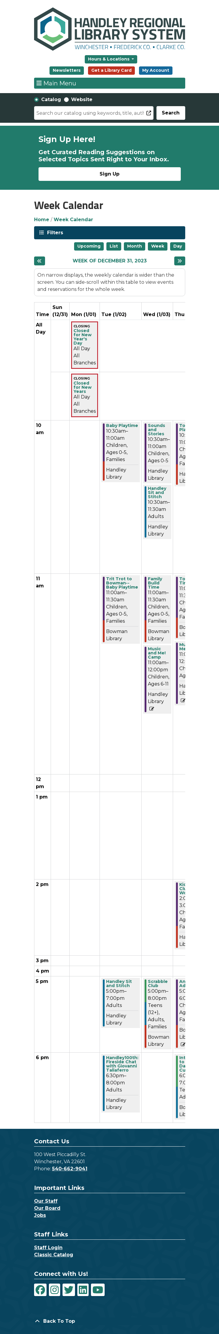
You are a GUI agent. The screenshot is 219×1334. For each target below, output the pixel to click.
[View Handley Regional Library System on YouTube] (98, 1290)
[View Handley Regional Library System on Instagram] (54, 1290)
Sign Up (109, 174)
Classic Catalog (53, 1255)
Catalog (51, 99)
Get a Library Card (111, 70)
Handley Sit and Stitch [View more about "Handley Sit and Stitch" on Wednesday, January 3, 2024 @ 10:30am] (157, 492)
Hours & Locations (109, 59)
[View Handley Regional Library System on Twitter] (69, 1290)
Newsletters (67, 70)
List (114, 246)
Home (41, 219)
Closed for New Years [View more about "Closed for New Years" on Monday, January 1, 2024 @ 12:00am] (82, 387)
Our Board (47, 1208)
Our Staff (45, 1201)
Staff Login (48, 1247)
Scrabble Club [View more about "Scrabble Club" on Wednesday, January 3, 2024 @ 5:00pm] (158, 983)
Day (177, 246)
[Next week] (179, 260)
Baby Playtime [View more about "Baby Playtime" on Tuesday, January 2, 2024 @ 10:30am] (122, 425)
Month (134, 246)
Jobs (40, 1215)
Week (157, 246)
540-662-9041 (69, 1169)
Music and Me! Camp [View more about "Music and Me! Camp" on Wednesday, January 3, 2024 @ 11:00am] (157, 653)
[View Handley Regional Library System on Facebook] (40, 1290)
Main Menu (56, 83)
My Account (155, 70)
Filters (54, 232)
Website (81, 99)
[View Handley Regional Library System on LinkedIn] (83, 1290)
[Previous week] (39, 260)
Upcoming (88, 246)
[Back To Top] (109, 1321)
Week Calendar (73, 219)
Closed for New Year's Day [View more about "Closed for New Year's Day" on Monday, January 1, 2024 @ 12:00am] (82, 337)
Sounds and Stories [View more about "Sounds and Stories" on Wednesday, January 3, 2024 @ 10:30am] (156, 429)
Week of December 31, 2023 (110, 261)
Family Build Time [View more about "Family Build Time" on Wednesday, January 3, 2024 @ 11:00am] (155, 583)
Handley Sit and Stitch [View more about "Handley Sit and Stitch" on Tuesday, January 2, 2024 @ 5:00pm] (119, 983)
